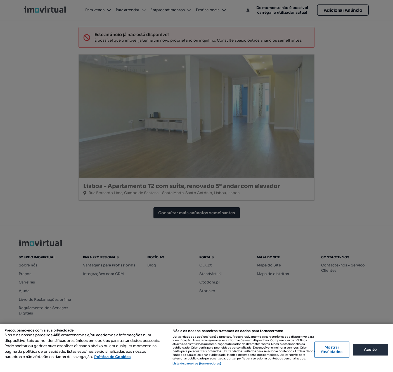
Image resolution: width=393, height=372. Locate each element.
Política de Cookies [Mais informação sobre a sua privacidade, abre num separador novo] (112, 356)
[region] (196, 348)
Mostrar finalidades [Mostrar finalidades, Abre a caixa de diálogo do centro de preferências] (331, 349)
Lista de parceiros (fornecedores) (196, 363)
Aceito (370, 349)
